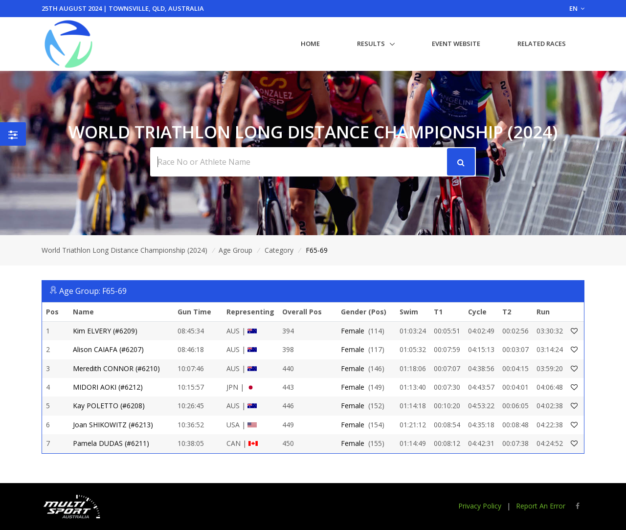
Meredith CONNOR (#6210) (116, 368)
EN (576, 8)
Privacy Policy (479, 505)
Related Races (541, 43)
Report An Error (540, 505)
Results (371, 43)
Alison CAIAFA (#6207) (108, 349)
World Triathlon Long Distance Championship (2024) (124, 250)
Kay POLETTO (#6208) (109, 405)
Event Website (456, 43)
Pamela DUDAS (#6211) (111, 443)
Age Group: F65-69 (93, 291)
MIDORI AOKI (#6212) (108, 387)
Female (352, 330)
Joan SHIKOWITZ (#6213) (113, 424)
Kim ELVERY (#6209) (105, 330)
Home (310, 43)
